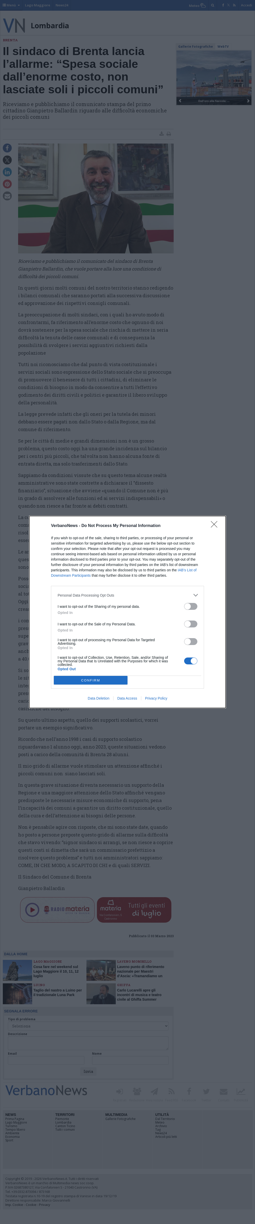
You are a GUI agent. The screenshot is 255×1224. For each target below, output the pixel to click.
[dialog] (127, 612)
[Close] (216, 526)
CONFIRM (90, 680)
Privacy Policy (156, 698)
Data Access (127, 698)
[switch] (190, 606)
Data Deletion (98, 698)
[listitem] (127, 595)
